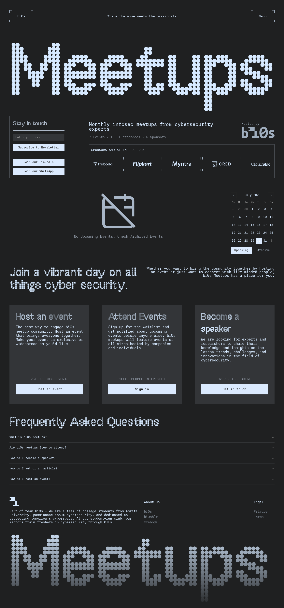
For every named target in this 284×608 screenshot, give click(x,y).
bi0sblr (151, 517)
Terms (259, 517)
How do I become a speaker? (142, 458)
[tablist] (252, 250)
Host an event (49, 389)
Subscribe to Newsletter (38, 147)
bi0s (148, 511)
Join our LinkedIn (38, 162)
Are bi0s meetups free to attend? (142, 447)
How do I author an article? (142, 468)
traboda (151, 522)
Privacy (261, 511)
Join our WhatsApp (38, 171)
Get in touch (234, 389)
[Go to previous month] (234, 195)
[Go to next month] (271, 195)
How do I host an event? (142, 479)
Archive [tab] (263, 250)
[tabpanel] (118, 216)
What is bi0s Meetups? (142, 437)
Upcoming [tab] (241, 250)
